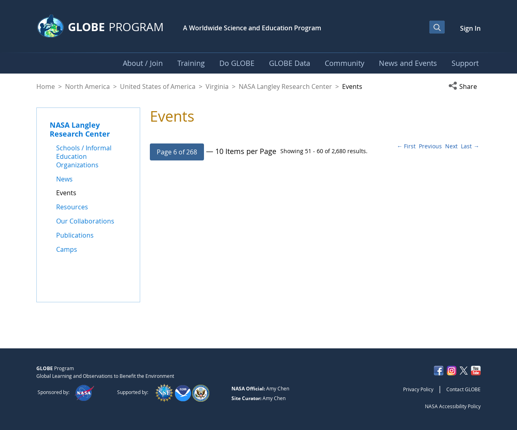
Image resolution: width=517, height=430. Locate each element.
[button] (464, 86)
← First (406, 146)
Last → (470, 146)
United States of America (157, 86)
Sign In (470, 28)
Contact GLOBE (463, 389)
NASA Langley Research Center (285, 86)
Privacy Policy (418, 389)
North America (87, 86)
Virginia (217, 86)
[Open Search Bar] (437, 27)
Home (45, 86)
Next (451, 146)
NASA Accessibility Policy (453, 406)
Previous (430, 146)
